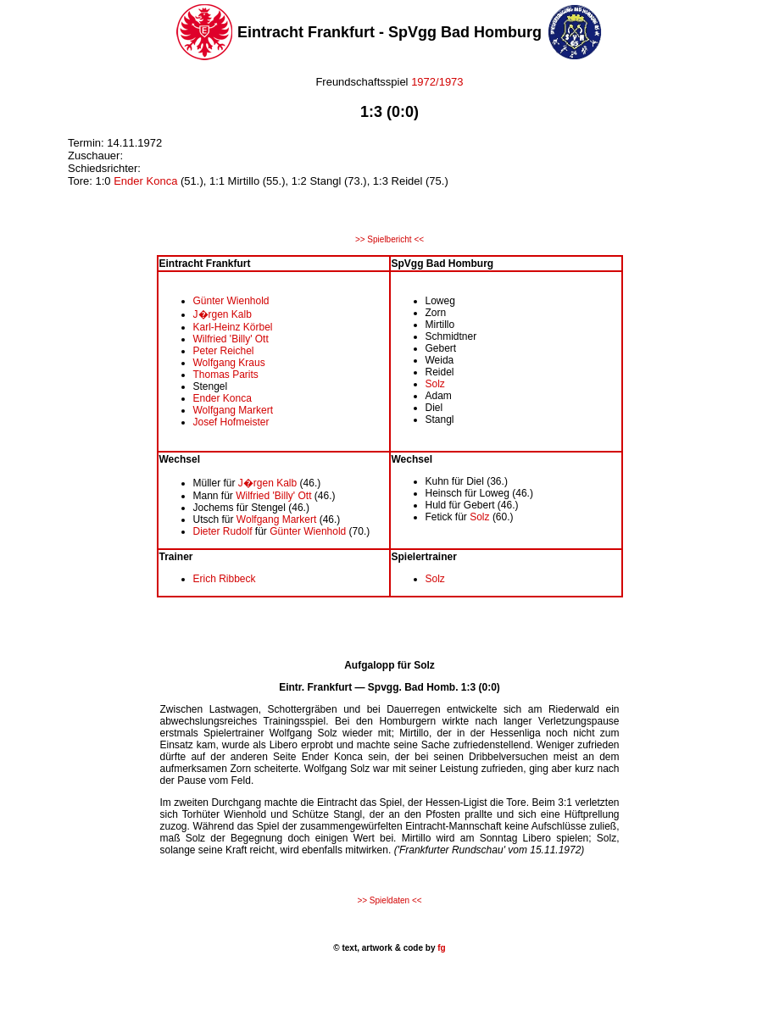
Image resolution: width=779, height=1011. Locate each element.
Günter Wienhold (231, 301)
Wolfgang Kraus (229, 363)
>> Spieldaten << (389, 900)
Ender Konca (145, 181)
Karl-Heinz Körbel (233, 327)
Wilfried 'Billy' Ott (231, 339)
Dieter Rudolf (223, 531)
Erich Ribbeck (224, 579)
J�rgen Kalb (222, 314)
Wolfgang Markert (233, 410)
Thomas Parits (226, 375)
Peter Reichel (223, 351)
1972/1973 (436, 81)
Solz (435, 384)
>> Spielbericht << (389, 239)
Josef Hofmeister (231, 422)
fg (440, 948)
